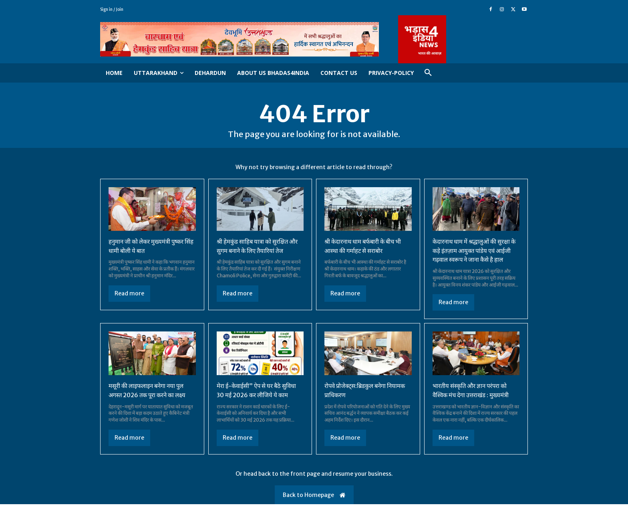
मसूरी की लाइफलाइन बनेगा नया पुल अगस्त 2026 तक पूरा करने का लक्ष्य (150, 399)
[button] (428, 73)
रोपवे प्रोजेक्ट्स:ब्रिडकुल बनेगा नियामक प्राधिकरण (358, 399)
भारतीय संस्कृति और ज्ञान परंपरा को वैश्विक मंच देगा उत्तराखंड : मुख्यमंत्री (474, 399)
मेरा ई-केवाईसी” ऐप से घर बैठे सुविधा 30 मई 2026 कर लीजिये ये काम (259, 399)
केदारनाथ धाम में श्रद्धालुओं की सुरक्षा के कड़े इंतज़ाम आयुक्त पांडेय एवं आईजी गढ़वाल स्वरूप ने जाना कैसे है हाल (474, 255)
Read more (129, 293)
